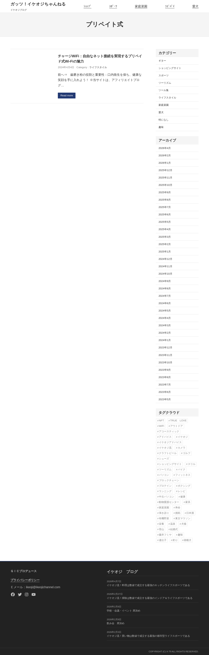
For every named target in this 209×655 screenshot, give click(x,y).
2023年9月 (165, 369)
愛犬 (195, 6)
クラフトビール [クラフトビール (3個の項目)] (168, 453)
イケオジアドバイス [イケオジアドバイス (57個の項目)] (170, 442)
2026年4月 (165, 148)
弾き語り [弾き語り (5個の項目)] (164, 512)
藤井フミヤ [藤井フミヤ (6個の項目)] (165, 534)
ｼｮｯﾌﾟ (87, 6)
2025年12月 (165, 170)
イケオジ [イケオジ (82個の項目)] (183, 436)
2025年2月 (165, 244)
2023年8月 (165, 377)
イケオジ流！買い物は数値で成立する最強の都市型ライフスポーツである (148, 635)
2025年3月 (165, 236)
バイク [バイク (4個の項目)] (181, 469)
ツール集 (164, 90)
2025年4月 (165, 229)
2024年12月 (165, 258)
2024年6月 (165, 303)
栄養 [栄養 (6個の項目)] (161, 523)
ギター (162, 60)
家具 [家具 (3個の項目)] (187, 502)
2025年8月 (165, 199)
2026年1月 (165, 162)
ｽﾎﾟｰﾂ (113, 6)
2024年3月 (165, 325)
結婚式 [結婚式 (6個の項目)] (174, 529)
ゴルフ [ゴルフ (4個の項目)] (186, 453)
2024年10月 (165, 273)
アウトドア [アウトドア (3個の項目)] (176, 425)
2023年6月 (165, 392)
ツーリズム (165, 82)
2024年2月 (165, 332)
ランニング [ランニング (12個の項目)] (165, 491)
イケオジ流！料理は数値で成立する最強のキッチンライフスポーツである (148, 585)
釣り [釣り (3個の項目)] (175, 540)
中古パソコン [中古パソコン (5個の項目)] (166, 496)
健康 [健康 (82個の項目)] (182, 496)
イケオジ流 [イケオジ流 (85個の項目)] (165, 447)
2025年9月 (165, 192)
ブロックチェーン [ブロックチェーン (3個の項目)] (169, 480)
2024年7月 (165, 295)
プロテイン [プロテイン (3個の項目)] (165, 485)
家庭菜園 (141, 6)
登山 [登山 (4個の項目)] (161, 529)
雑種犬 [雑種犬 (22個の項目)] (187, 540)
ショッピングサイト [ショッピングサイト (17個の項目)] (170, 464)
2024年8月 (165, 288)
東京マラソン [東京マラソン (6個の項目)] (182, 518)
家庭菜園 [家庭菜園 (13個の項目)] (164, 507)
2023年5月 (165, 399)
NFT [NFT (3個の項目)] (161, 420)
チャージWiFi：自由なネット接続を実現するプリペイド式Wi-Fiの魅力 (100, 58)
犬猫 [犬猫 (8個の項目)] (183, 523)
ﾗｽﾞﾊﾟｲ (169, 6)
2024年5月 (165, 310)
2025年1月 (165, 251)
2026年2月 (165, 155)
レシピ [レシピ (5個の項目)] (181, 491)
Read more (67, 95)
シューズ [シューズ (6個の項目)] (164, 458)
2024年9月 (165, 281)
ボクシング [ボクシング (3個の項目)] (184, 485)
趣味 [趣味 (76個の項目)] (180, 534)
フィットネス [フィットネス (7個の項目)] (182, 474)
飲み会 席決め (115, 623)
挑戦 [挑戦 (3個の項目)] (177, 512)
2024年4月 (165, 318)
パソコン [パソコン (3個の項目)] (164, 474)
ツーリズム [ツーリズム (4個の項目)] (165, 469)
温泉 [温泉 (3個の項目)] (172, 523)
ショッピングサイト (170, 68)
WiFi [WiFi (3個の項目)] (161, 425)
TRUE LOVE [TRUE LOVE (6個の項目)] (178, 420)
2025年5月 (165, 221)
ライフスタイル (98, 67)
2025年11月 (165, 177)
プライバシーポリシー (25, 580)
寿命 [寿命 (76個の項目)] (177, 507)
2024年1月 (165, 340)
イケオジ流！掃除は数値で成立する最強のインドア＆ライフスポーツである (150, 598)
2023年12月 (165, 347)
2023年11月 (165, 355)
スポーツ (164, 75)
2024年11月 (165, 266)
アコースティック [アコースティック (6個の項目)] (169, 431)
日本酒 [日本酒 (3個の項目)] (190, 512)
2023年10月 (165, 362)
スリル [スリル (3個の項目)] (191, 464)
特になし (164, 119)
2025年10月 (165, 185)
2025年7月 (165, 207)
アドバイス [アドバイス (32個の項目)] (165, 436)
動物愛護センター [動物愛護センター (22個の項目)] (169, 502)
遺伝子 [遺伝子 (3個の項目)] (163, 540)
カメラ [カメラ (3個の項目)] (181, 447)
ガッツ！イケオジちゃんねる (38, 4)
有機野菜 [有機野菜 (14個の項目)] (164, 518)
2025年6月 (165, 214)
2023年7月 (165, 384)
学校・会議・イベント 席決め (123, 610)
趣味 (161, 127)
